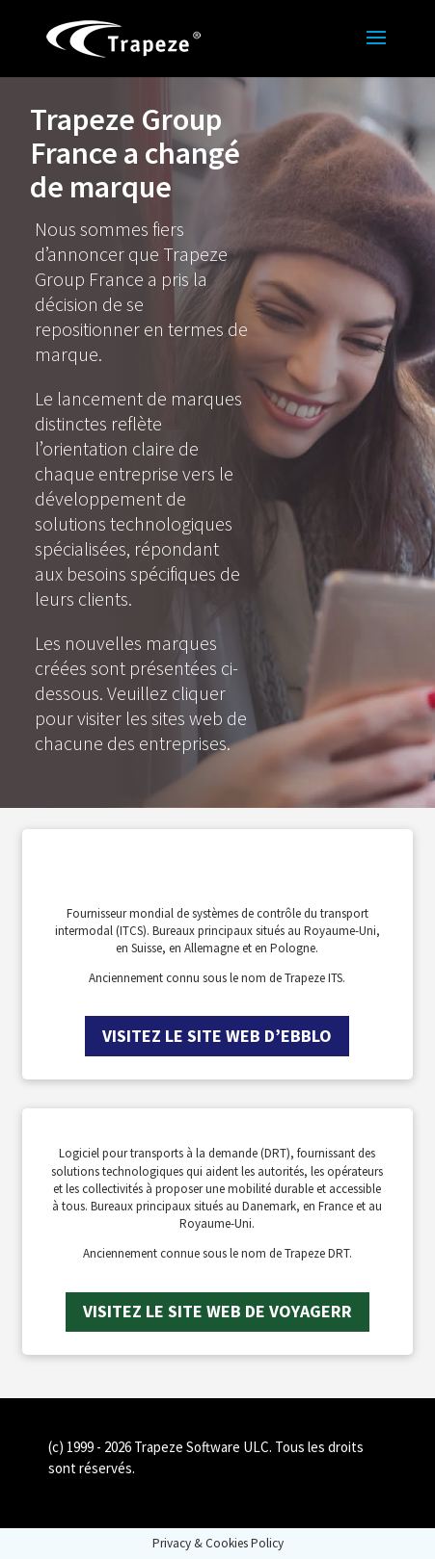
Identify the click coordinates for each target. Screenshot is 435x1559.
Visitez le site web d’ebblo (217, 1036)
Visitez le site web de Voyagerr (217, 1311)
